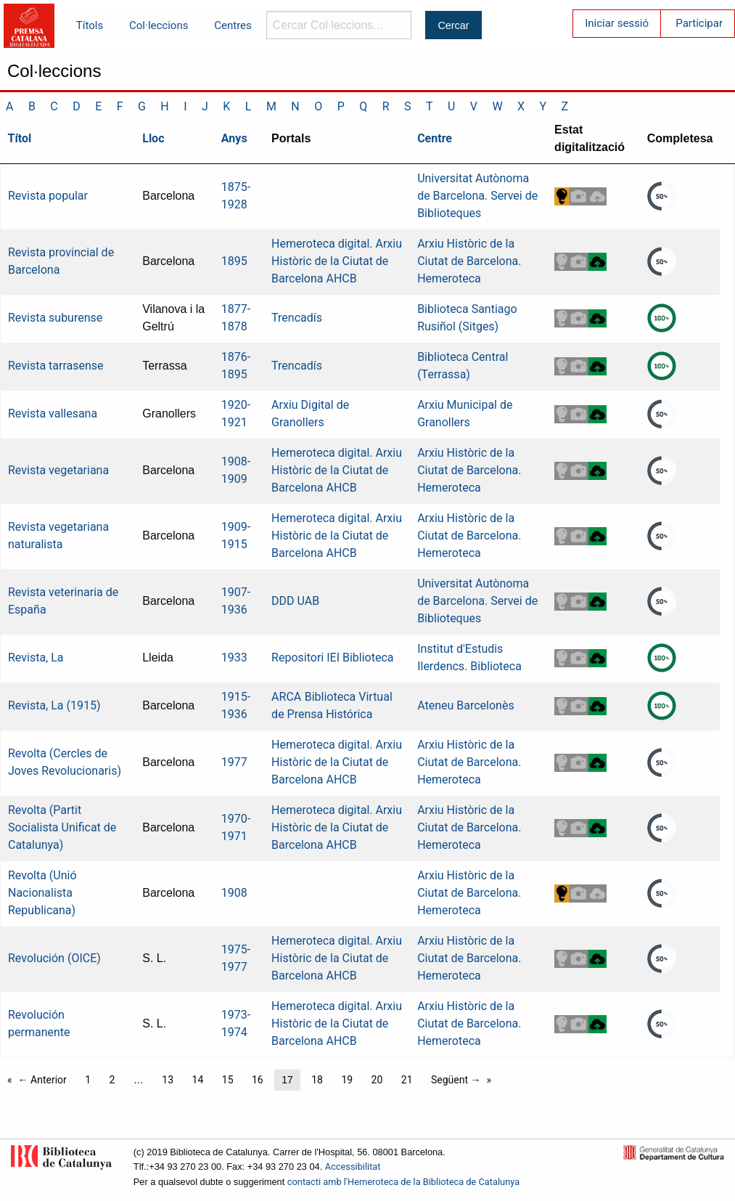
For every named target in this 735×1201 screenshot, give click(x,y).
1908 (234, 893)
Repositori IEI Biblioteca (332, 657)
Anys (234, 138)
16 (257, 1080)
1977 (234, 762)
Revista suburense (55, 318)
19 (347, 1080)
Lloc (153, 138)
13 (167, 1080)
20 (377, 1080)
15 (228, 1080)
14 (198, 1080)
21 (407, 1080)
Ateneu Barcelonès (465, 705)
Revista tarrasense (56, 365)
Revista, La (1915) (54, 705)
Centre (434, 138)
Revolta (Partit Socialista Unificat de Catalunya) (62, 827)
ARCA (286, 697)
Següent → (456, 1080)
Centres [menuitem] (233, 25)
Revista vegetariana (58, 470)
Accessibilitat (353, 1166)
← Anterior (42, 1080)
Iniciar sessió (617, 23)
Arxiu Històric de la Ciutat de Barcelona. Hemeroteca (469, 261)
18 (317, 1080)
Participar (699, 23)
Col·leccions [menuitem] (158, 25)
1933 (234, 657)
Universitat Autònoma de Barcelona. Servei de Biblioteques (477, 195)
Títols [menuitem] (89, 25)
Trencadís (296, 318)
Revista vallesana (52, 413)
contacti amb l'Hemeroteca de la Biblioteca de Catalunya (403, 1181)
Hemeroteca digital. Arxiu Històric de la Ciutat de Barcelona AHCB (336, 261)
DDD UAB (295, 601)
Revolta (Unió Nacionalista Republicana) (42, 892)
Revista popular (48, 196)
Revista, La (36, 657)
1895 (234, 261)
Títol (20, 138)
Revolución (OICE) (54, 958)
